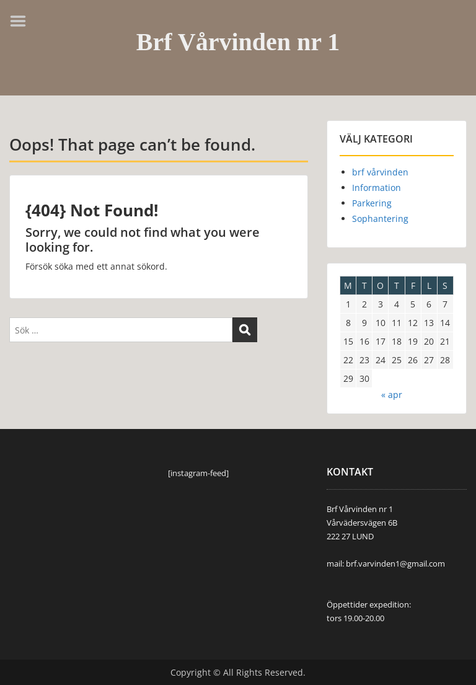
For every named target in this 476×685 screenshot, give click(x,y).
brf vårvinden (380, 172)
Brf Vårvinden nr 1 (238, 42)
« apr (391, 394)
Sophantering (380, 218)
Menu (22, 21)
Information (376, 187)
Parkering (372, 203)
